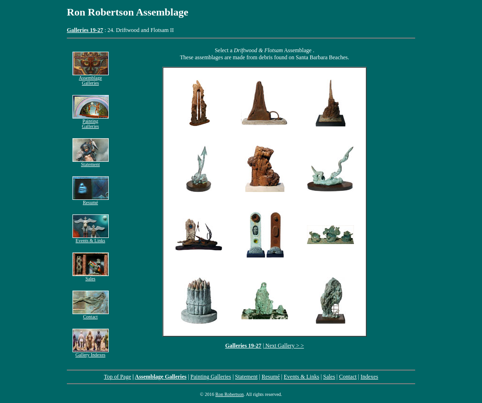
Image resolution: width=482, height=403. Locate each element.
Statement (90, 162)
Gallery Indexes (90, 354)
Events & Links (90, 238)
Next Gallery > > (284, 345)
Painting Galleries (90, 121)
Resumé (90, 200)
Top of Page (117, 376)
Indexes (369, 376)
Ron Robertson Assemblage (127, 12)
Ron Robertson (229, 394)
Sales (90, 276)
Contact (90, 314)
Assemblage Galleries (90, 78)
